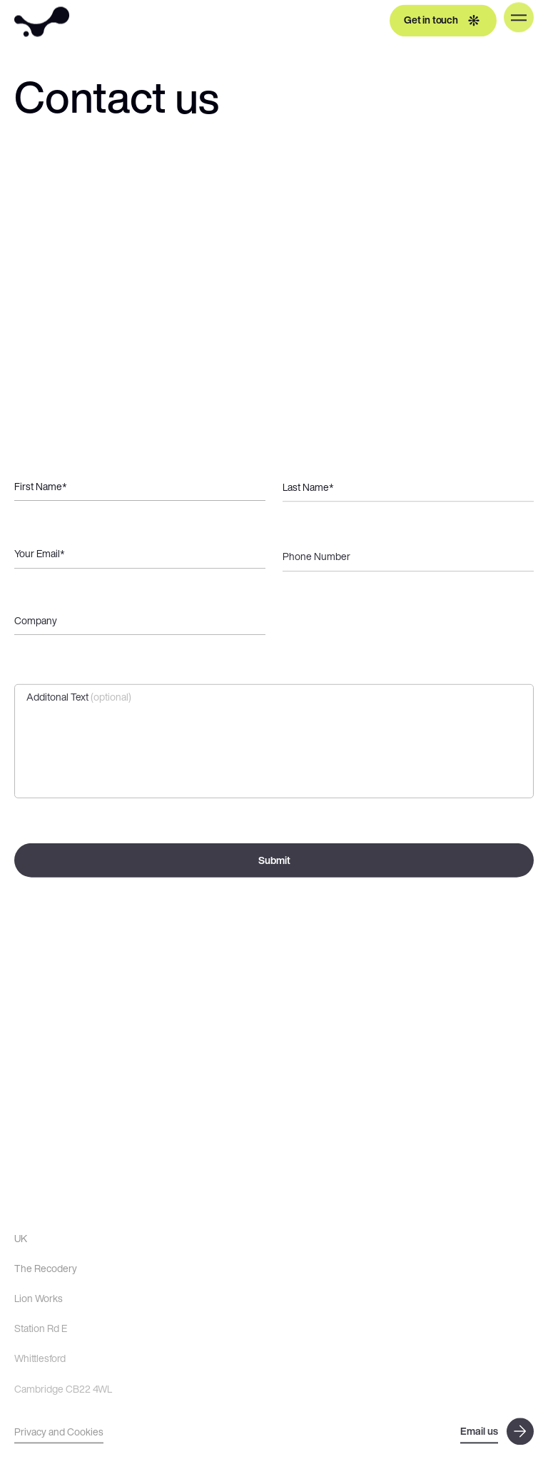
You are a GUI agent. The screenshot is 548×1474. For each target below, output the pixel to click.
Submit (274, 863)
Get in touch (443, 19)
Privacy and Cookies (58, 1432)
